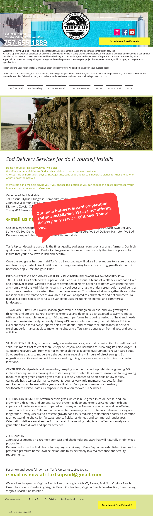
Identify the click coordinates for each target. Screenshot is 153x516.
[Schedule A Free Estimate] (124, 41)
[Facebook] (125, 32)
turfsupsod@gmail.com (74, 474)
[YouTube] (132, 32)
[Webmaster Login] (12, 499)
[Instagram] (117, 32)
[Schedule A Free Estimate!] (117, 505)
